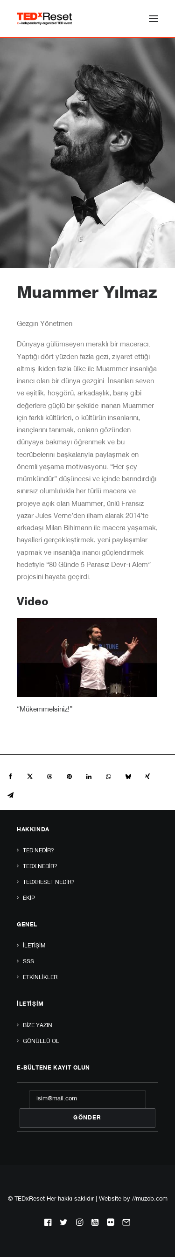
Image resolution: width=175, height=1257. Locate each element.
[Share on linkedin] (88, 776)
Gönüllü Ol (41, 1041)
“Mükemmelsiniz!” (44, 709)
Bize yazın (37, 1026)
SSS (28, 962)
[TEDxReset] (44, 19)
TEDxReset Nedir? (49, 882)
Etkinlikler (40, 978)
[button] (153, 18)
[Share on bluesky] (128, 776)
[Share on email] (10, 795)
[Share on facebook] (10, 776)
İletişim (34, 946)
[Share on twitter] (30, 776)
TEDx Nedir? (40, 867)
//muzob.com (150, 1199)
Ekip (29, 898)
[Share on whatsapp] (108, 776)
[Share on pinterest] (69, 776)
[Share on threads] (49, 776)
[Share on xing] (147, 776)
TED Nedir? (38, 851)
